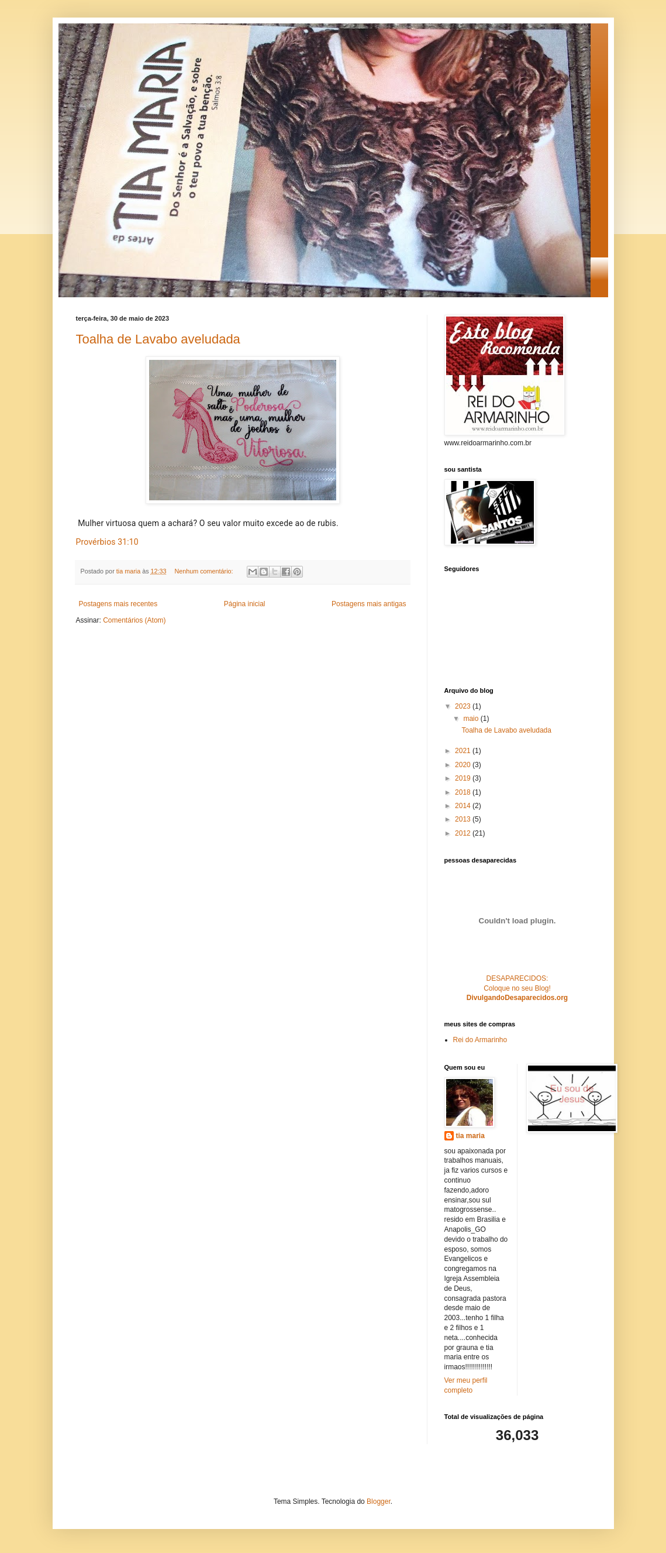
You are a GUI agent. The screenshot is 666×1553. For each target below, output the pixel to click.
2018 (463, 792)
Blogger (379, 1501)
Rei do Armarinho (480, 1040)
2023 (463, 706)
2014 (463, 806)
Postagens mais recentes (118, 604)
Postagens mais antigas (369, 604)
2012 (463, 833)
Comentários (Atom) (134, 620)
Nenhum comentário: (204, 571)
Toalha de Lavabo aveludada (158, 339)
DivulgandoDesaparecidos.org (517, 998)
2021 (463, 751)
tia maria (470, 1136)
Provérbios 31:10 (107, 542)
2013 (463, 819)
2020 (463, 765)
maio (471, 718)
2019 (463, 778)
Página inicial (244, 604)
